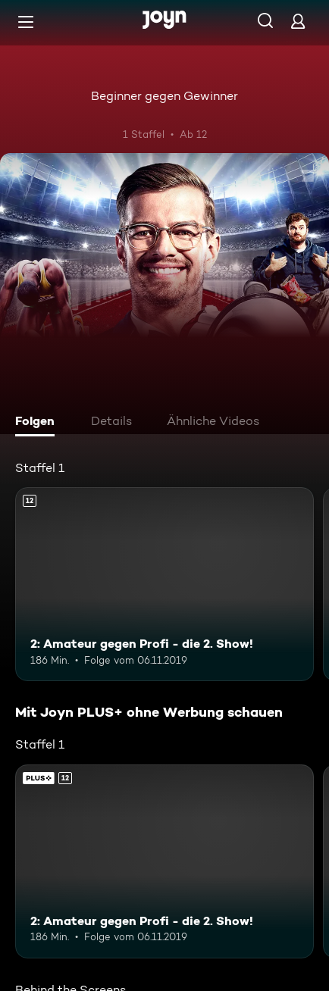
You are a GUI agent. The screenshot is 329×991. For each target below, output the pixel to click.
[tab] (38, 422)
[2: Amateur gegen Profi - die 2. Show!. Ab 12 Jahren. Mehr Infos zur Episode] (164, 584)
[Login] (298, 21)
